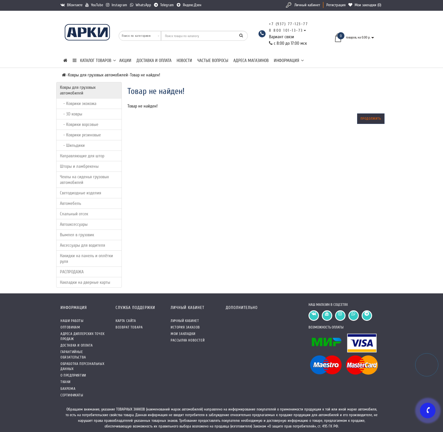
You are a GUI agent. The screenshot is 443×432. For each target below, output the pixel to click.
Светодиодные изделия (80, 192)
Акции (125, 60)
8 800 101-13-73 (286, 30)
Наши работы (72, 321)
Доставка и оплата (153, 60)
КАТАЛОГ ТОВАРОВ (94, 60)
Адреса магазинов (251, 60)
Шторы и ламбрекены (79, 166)
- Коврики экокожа (78, 103)
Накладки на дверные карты (85, 282)
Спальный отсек (74, 213)
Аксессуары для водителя (82, 245)
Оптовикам (70, 327)
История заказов (185, 327)
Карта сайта (126, 321)
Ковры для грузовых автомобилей (77, 90)
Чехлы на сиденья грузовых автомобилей (84, 179)
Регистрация (336, 5)
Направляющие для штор (82, 155)
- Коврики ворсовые (79, 124)
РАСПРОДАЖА (72, 271)
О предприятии (73, 375)
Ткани (65, 382)
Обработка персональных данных (82, 366)
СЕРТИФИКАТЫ (71, 395)
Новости (184, 60)
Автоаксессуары (74, 224)
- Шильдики (72, 145)
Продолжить (371, 119)
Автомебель (70, 203)
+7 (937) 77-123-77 (288, 24)
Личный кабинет (307, 5)
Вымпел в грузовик (77, 234)
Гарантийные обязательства (73, 354)
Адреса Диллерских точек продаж (82, 336)
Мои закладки (183, 334)
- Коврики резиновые (80, 134)
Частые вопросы (212, 60)
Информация (289, 60)
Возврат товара (129, 327)
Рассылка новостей (188, 340)
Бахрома (67, 388)
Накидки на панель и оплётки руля (86, 258)
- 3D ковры (71, 114)
